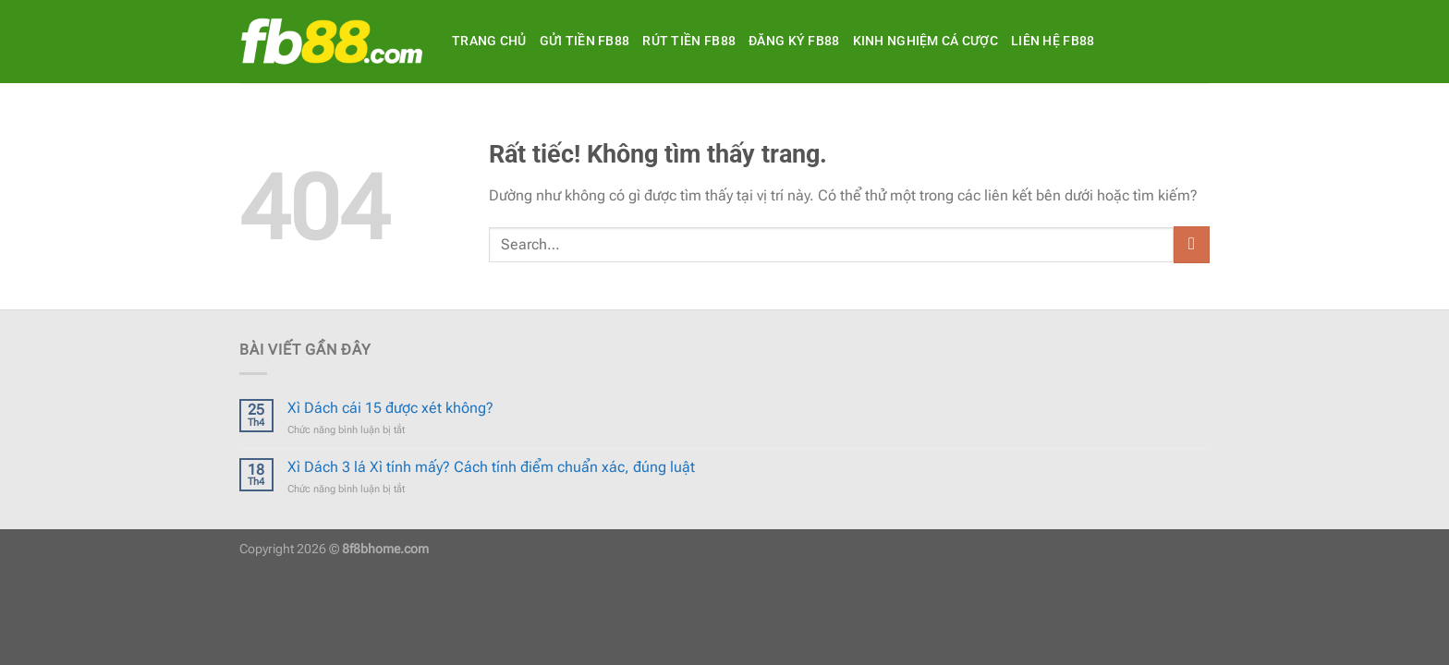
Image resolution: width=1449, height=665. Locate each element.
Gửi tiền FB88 (585, 41)
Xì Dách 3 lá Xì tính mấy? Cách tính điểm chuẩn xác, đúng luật (491, 467)
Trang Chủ (489, 41)
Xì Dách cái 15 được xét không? (390, 408)
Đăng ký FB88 (794, 41)
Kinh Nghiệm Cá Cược (925, 41)
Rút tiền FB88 (689, 41)
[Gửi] (1192, 244)
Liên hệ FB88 (1052, 41)
